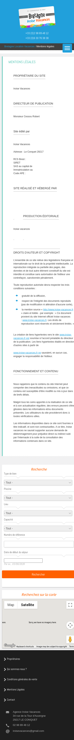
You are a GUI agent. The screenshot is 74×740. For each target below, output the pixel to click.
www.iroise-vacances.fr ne (27, 352)
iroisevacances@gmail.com (28, 730)
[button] (37, 615)
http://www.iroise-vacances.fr (58, 309)
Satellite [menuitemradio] (27, 605)
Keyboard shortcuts (25, 646)
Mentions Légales (15, 689)
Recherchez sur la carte (39, 595)
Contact (11, 699)
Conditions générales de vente (22, 679)
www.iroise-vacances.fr (34, 320)
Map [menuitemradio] (10, 605)
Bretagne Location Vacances (19, 46)
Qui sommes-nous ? (17, 669)
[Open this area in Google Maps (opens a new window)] (9, 645)
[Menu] (67, 48)
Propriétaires (13, 659)
